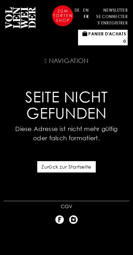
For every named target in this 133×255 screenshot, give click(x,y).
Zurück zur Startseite (66, 167)
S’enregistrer (113, 23)
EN (86, 10)
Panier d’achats (104, 37)
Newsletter (115, 10)
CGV (67, 206)
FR (86, 16)
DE (77, 10)
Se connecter (112, 16)
